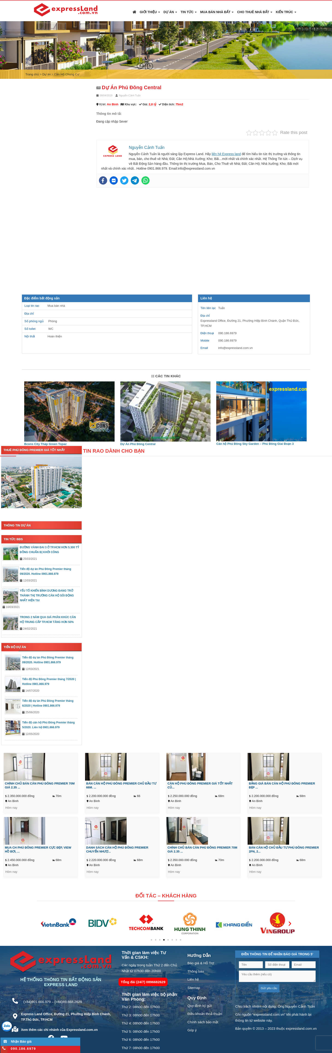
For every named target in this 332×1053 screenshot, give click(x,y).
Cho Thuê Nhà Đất (254, 12)
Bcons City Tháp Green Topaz (45, 444)
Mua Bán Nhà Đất (217, 12)
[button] (42, 923)
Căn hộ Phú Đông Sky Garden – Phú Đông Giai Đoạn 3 (255, 443)
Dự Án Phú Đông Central (138, 444)
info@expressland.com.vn (235, 348)
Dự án (170, 12)
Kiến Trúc (286, 12)
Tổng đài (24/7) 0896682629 (143, 982)
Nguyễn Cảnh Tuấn (130, 95)
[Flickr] (114, 180)
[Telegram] (135, 180)
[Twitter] (124, 180)
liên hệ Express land (226, 154)
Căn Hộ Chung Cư (66, 74)
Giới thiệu (150, 12)
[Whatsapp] (145, 180)
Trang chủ (32, 74)
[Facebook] (103, 180)
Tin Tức (189, 12)
